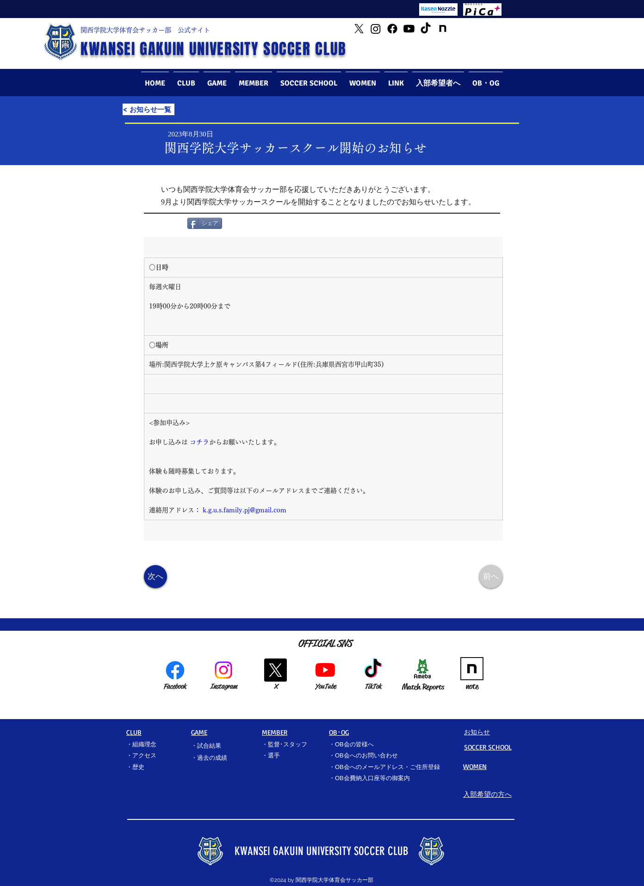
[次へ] (155, 576)
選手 (274, 755)
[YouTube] (408, 28)
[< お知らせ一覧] (148, 109)
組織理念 (144, 744)
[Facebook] (392, 28)
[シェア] (204, 223)
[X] (275, 670)
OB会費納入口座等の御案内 (372, 778)
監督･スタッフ (287, 744)
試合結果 (209, 745)
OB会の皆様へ (354, 744)
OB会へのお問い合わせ (366, 755)
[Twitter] (359, 28)
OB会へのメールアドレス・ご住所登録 (387, 766)
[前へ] (490, 576)
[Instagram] (375, 28)
